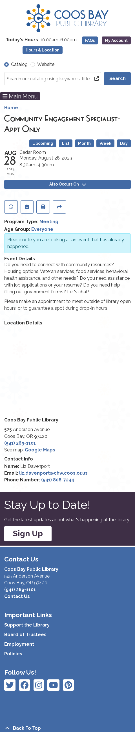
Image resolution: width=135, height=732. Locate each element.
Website (45, 64)
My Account (116, 40)
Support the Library (27, 625)
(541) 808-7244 (57, 480)
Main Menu (20, 96)
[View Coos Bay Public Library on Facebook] (10, 685)
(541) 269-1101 (20, 443)
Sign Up (28, 533)
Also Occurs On (67, 184)
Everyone (42, 229)
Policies (13, 653)
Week (105, 143)
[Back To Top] (67, 728)
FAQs (90, 40)
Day (124, 143)
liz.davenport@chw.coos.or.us (53, 473)
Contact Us (17, 596)
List (65, 143)
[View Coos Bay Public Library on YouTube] (68, 685)
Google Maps (40, 450)
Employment (19, 644)
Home (11, 107)
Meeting (48, 221)
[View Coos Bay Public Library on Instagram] (24, 685)
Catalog (19, 64)
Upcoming (42, 143)
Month (84, 143)
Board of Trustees (25, 634)
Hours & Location (42, 50)
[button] (41, 39)
